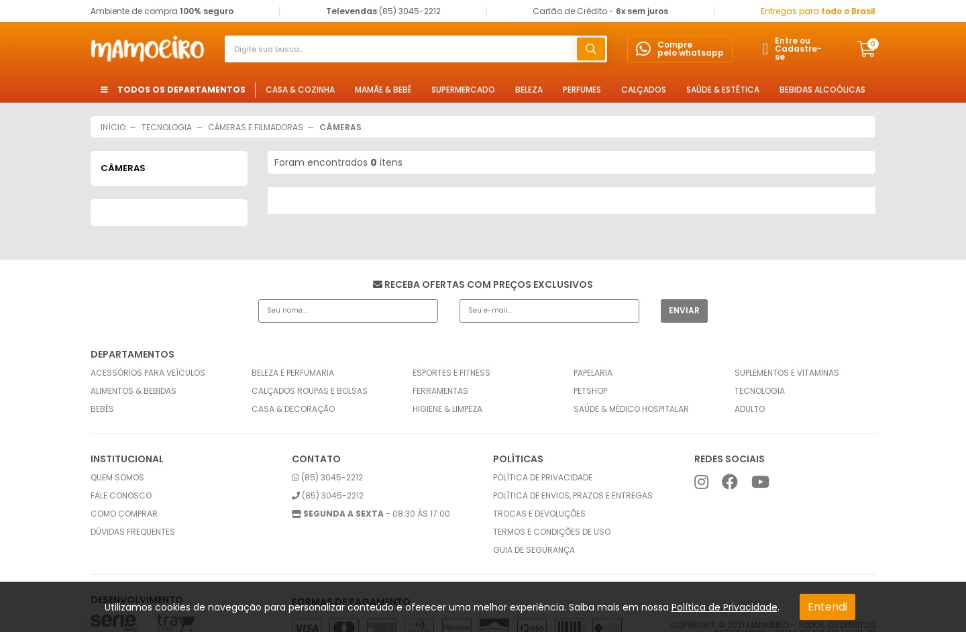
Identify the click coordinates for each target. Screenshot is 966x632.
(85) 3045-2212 (327, 478)
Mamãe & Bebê (383, 89)
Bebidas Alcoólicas (822, 89)
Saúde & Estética (722, 89)
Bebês (102, 409)
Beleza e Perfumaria (293, 373)
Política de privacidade (542, 478)
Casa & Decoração (293, 409)
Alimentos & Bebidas (133, 391)
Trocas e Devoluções (539, 514)
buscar (591, 49)
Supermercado (463, 89)
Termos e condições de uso (551, 532)
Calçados (643, 89)
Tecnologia (760, 391)
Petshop (590, 391)
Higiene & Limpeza (447, 409)
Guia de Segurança (534, 550)
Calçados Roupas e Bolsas (310, 391)
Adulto (750, 409)
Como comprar (124, 514)
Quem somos (117, 478)
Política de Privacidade (724, 607)
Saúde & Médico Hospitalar (631, 409)
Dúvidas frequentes (133, 532)
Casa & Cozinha (300, 89)
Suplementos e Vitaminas (787, 373)
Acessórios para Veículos (148, 373)
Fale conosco (121, 496)
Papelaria (593, 373)
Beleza (529, 89)
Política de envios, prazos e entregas (573, 496)
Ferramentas (440, 391)
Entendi (827, 607)
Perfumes (582, 89)
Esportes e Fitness (451, 373)
